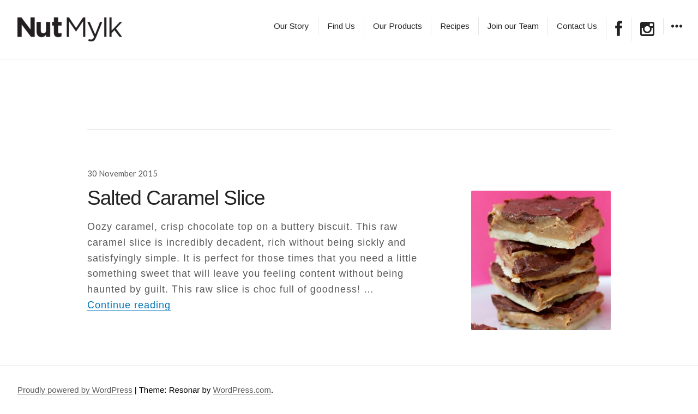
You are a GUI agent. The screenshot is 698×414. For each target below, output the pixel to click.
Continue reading (129, 305)
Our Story (291, 26)
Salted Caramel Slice (175, 198)
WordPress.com (242, 389)
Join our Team (513, 26)
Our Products (397, 26)
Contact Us (577, 26)
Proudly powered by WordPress (75, 389)
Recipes (455, 26)
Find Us (341, 26)
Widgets (676, 34)
